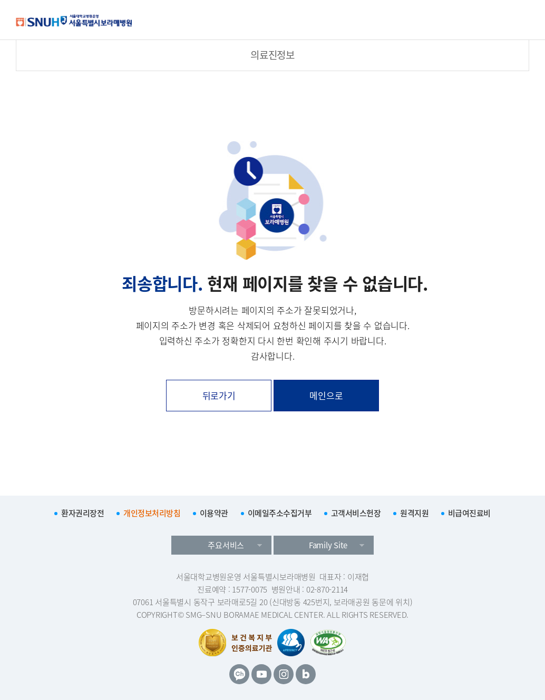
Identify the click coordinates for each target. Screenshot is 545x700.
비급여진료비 (469, 513)
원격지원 (414, 513)
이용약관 (214, 513)
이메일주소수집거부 (280, 513)
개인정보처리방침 (151, 513)
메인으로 (326, 395)
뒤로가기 (219, 395)
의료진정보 (272, 54)
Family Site (328, 545)
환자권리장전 (82, 513)
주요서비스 (226, 545)
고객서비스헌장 (356, 513)
